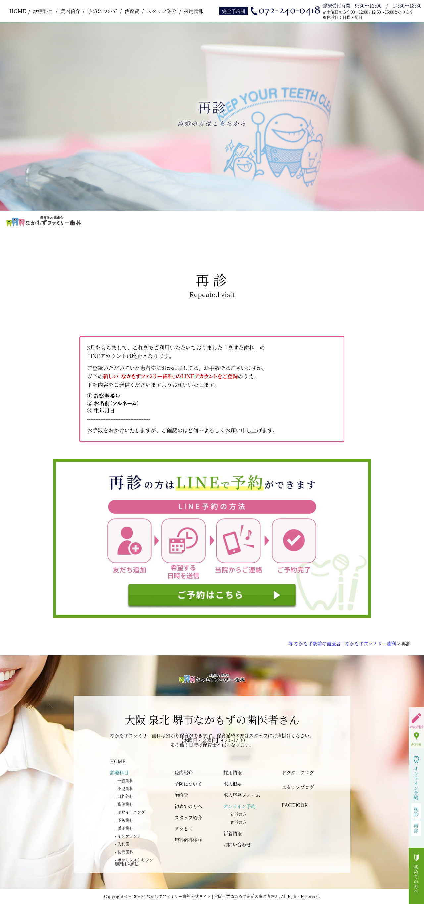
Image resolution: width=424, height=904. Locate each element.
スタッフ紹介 (162, 10)
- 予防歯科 (124, 820)
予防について (102, 10)
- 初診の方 (237, 814)
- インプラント (128, 836)
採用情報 (194, 10)
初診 (416, 811)
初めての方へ (188, 806)
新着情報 (232, 833)
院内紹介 (70, 10)
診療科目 (43, 10)
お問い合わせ (237, 844)
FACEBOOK (295, 804)
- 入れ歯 (122, 844)
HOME (17, 10)
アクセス (183, 828)
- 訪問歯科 (124, 852)
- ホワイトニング (130, 812)
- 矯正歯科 (124, 828)
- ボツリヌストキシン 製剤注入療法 (134, 862)
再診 (416, 828)
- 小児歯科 (124, 788)
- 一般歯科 (124, 780)
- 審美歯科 (124, 804)
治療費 (132, 10)
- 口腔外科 (124, 796)
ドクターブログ (298, 772)
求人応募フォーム (241, 794)
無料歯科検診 (188, 839)
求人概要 (232, 783)
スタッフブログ (298, 787)
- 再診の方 (237, 822)
